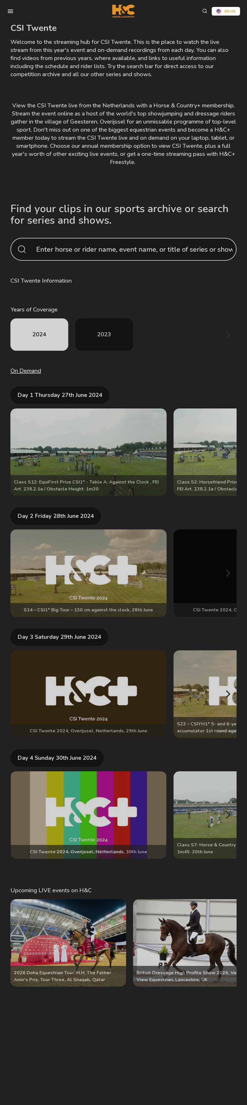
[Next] (227, 334)
